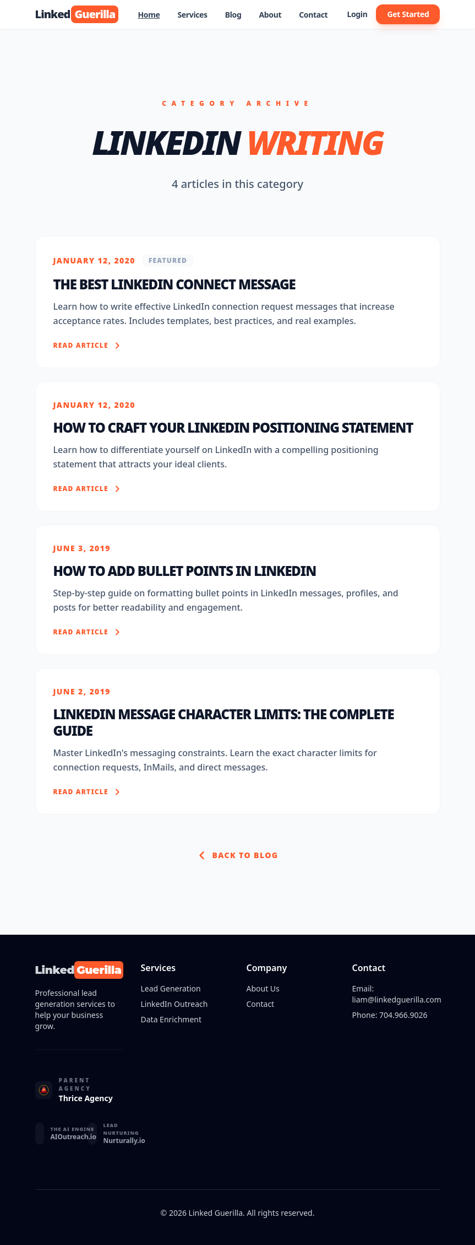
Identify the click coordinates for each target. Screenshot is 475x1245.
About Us (263, 988)
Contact (313, 14)
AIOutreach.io (73, 1137)
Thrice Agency (86, 1098)
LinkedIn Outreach (174, 1004)
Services (192, 14)
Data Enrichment (171, 1019)
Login (357, 14)
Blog (233, 14)
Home (149, 14)
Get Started (408, 14)
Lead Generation (171, 988)
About (270, 14)
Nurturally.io (124, 1140)
